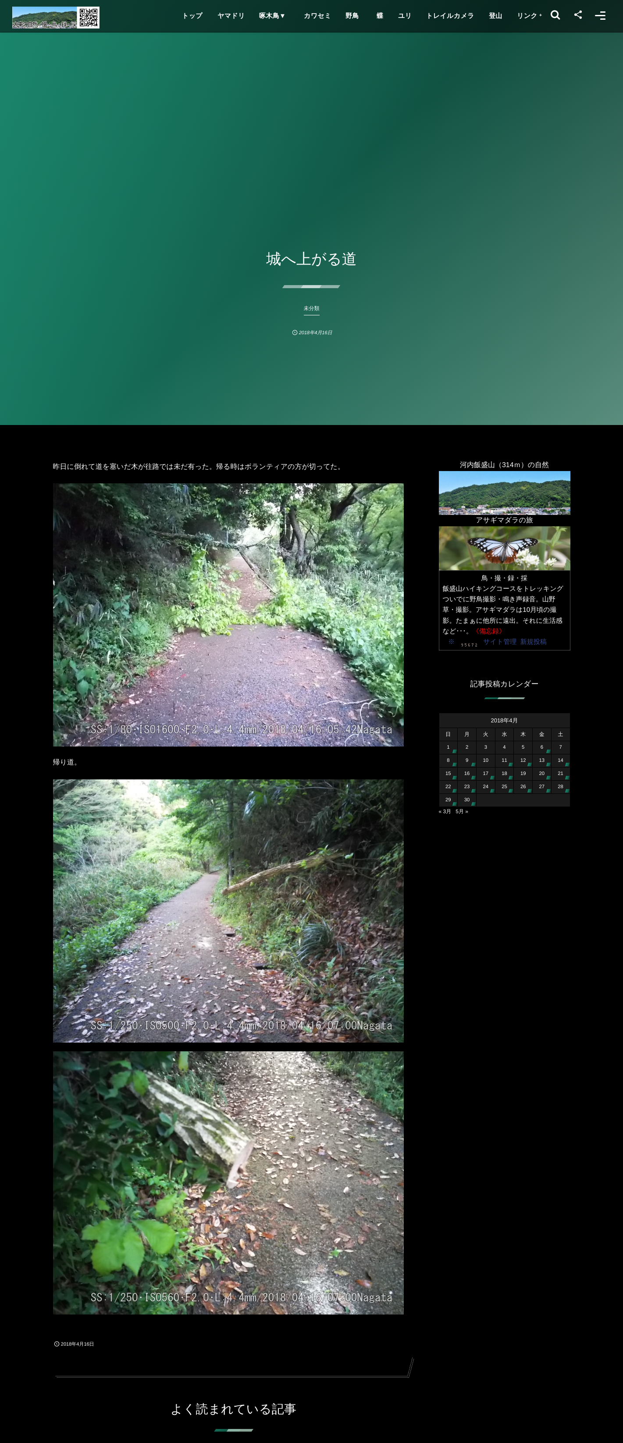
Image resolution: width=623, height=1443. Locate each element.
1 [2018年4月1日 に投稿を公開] (448, 747)
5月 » (462, 811)
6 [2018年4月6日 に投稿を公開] (542, 747)
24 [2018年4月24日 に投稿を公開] (485, 786)
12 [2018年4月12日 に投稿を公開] (523, 760)
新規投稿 (533, 642)
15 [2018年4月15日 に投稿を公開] (448, 773)
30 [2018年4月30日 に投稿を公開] (467, 800)
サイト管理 (499, 642)
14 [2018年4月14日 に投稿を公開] (560, 760)
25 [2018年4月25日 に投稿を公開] (504, 786)
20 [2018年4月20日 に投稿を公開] (542, 773)
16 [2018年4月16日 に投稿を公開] (467, 773)
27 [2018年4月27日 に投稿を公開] (542, 786)
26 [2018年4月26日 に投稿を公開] (523, 786)
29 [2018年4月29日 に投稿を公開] (448, 800)
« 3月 (445, 811)
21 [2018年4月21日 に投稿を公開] (560, 773)
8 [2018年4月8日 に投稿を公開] (448, 760)
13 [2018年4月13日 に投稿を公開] (542, 760)
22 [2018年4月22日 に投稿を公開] (448, 786)
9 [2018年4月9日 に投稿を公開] (467, 760)
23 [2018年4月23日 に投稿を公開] (467, 786)
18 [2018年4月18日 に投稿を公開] (504, 773)
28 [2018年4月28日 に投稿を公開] (560, 786)
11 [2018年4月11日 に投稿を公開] (504, 760)
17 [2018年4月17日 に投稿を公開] (485, 773)
